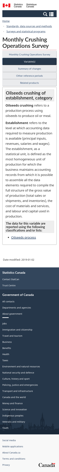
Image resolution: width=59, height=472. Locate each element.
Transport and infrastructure (17, 391)
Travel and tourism (12, 335)
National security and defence (18, 372)
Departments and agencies (16, 307)
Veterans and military (13, 421)
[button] (30, 14)
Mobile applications (12, 446)
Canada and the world (14, 397)
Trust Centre (9, 285)
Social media (9, 440)
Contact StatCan (10, 279)
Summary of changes (29, 68)
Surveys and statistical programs (25, 31)
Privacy (6, 464)
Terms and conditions (13, 458)
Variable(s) (29, 61)
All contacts (8, 301)
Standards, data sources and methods (29, 26)
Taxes (5, 360)
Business (7, 341)
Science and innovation (14, 409)
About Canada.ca (11, 452)
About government (12, 313)
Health (5, 354)
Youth (5, 427)
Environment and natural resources (21, 366)
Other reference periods (29, 75)
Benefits (6, 348)
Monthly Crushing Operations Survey (29, 54)
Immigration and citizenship (17, 329)
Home (6, 21)
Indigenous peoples (12, 415)
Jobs (4, 323)
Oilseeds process (23, 237)
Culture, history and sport (16, 378)
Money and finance (12, 403)
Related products (29, 82)
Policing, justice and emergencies (20, 384)
